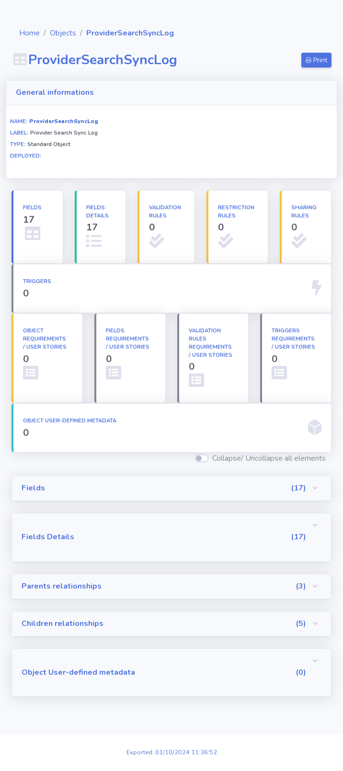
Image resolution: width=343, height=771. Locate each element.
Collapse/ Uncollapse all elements (269, 458)
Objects (113, 33)
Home (79, 33)
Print (316, 60)
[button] (196, 488)
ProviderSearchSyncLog (180, 33)
